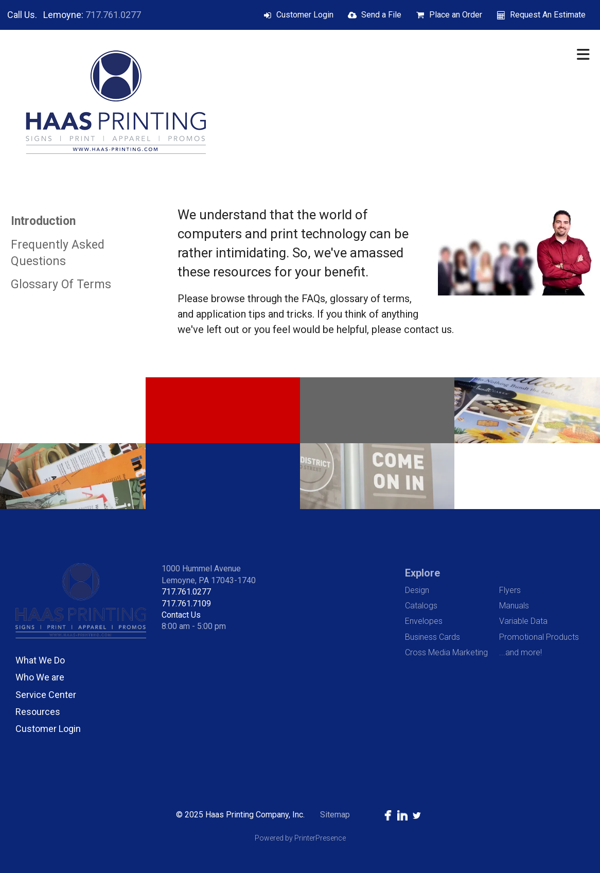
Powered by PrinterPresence (300, 838)
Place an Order (455, 15)
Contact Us (181, 615)
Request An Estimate (548, 15)
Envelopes (424, 621)
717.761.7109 (186, 603)
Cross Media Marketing (446, 652)
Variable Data (523, 621)
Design (417, 590)
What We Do (40, 660)
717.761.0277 (113, 14)
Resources (37, 711)
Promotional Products (539, 637)
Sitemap (335, 814)
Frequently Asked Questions (57, 253)
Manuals (514, 605)
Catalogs (421, 605)
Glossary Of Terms (61, 284)
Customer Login (304, 15)
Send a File (381, 15)
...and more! (520, 652)
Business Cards (432, 637)
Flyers (510, 590)
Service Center (45, 694)
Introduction (43, 221)
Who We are (39, 677)
